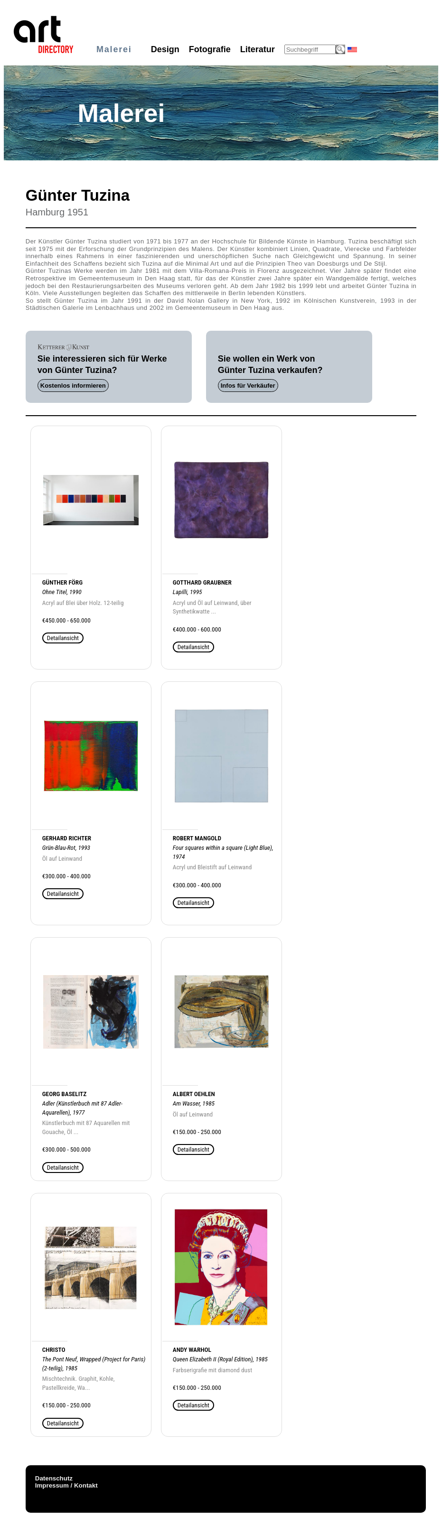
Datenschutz (54, 1478)
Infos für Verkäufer (248, 385)
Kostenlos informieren (73, 385)
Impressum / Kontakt (66, 1485)
